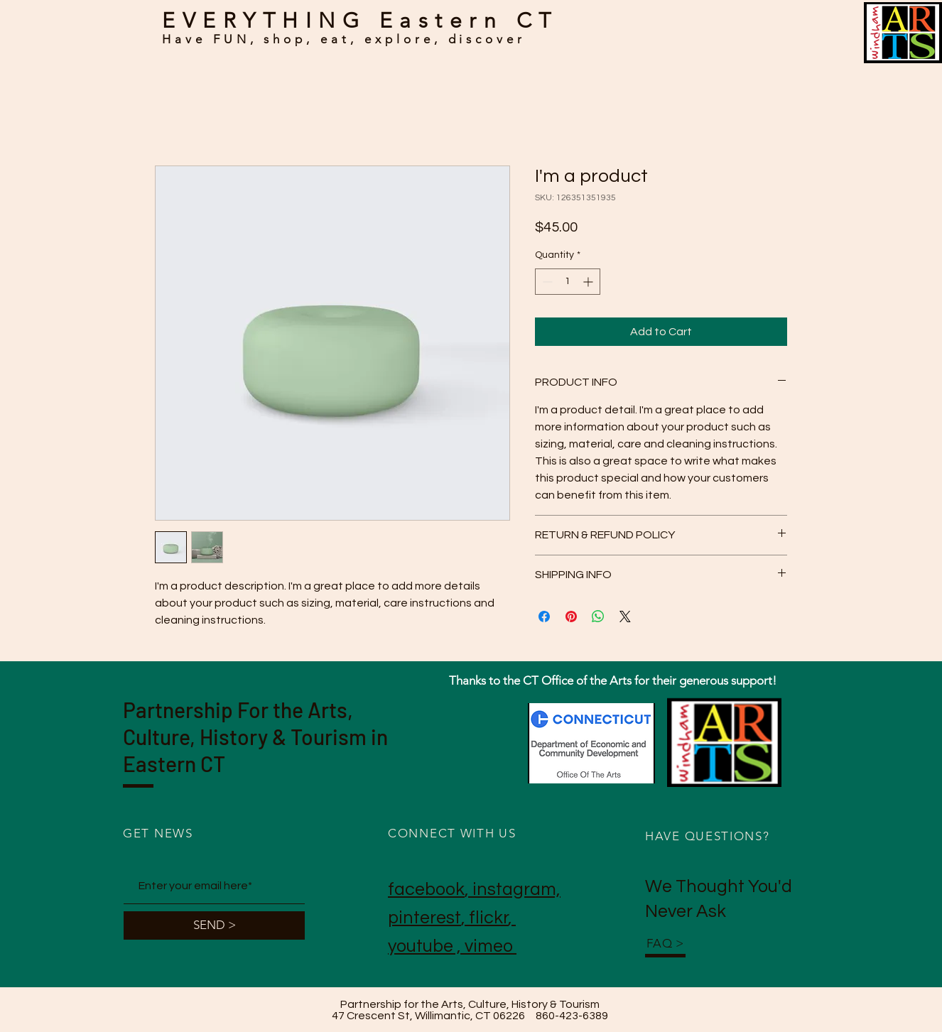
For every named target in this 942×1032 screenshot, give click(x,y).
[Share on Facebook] (544, 616)
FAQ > (665, 943)
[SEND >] (214, 925)
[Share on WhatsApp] (598, 616)
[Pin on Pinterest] (571, 616)
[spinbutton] (567, 281)
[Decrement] (546, 281)
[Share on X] (625, 616)
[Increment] (589, 281)
